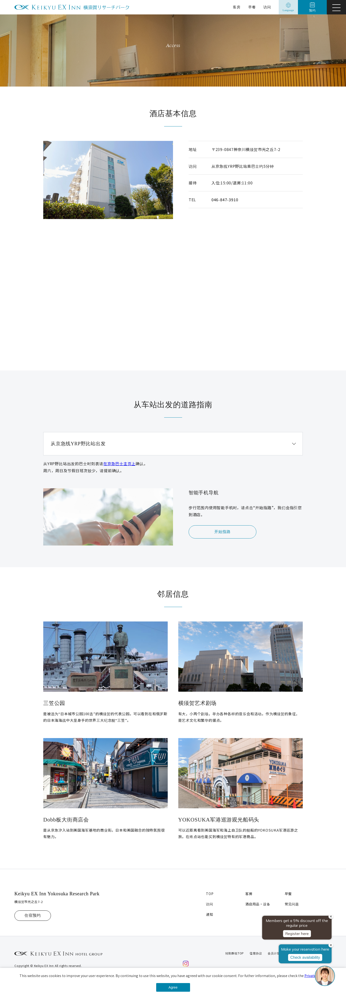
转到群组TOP (234, 953)
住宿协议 (256, 953)
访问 (267, 7)
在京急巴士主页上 (119, 463)
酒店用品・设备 (257, 904)
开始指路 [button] (222, 532)
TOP (209, 893)
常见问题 (292, 904)
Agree (172, 987)
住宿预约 (33, 915)
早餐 (252, 7)
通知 (209, 914)
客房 (237, 7)
